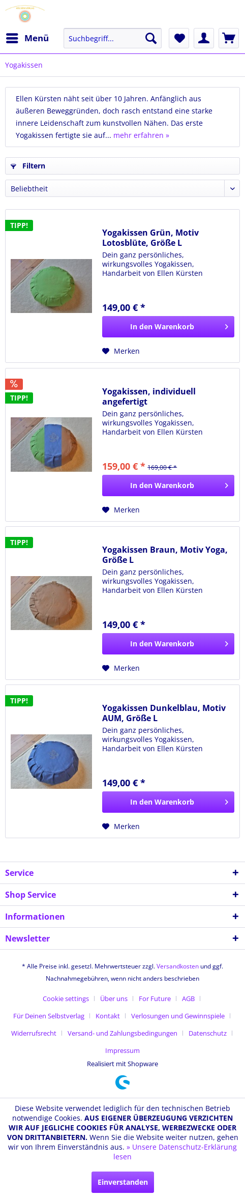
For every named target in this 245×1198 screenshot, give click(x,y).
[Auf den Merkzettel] (121, 351)
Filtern (28, 165)
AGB (188, 998)
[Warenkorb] (229, 38)
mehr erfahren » (141, 135)
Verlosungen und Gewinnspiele (178, 1015)
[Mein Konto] (204, 38)
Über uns (114, 998)
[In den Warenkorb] (168, 326)
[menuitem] (27, 38)
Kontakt (108, 1015)
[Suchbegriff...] (113, 38)
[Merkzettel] (179, 38)
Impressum (122, 1050)
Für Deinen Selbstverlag (48, 1015)
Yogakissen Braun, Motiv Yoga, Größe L (165, 555)
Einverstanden (123, 1182)
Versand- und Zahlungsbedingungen (122, 1033)
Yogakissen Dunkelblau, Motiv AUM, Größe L (164, 713)
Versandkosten (178, 966)
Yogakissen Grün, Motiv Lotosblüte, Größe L (150, 237)
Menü (27, 37)
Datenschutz (208, 1033)
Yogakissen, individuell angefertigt (149, 396)
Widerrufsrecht (33, 1033)
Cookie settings (66, 998)
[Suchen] (151, 38)
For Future (155, 998)
